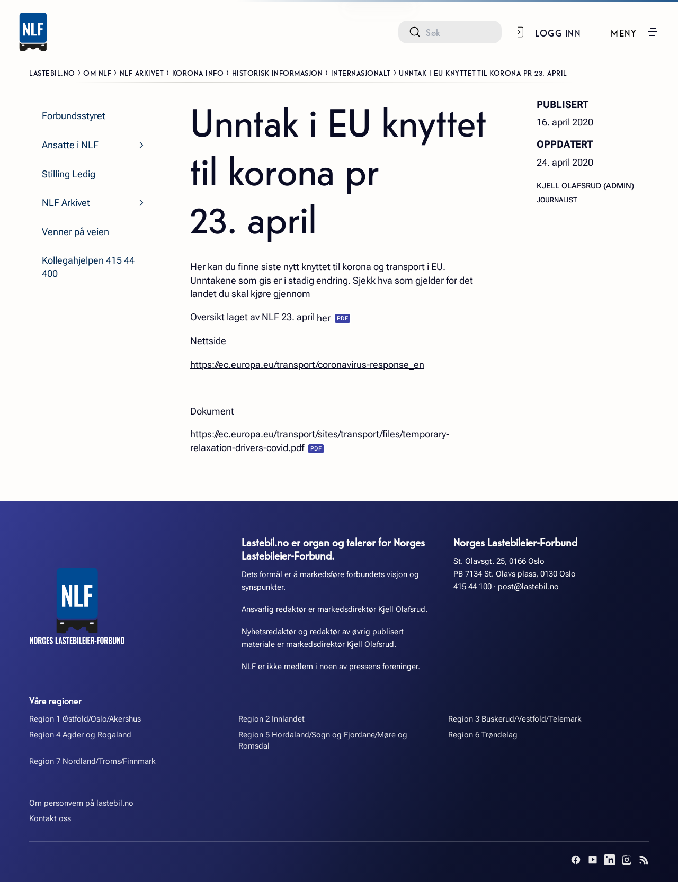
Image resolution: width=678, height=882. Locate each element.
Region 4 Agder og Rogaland (80, 735)
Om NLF (97, 72)
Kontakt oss (50, 818)
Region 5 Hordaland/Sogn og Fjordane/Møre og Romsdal (322, 740)
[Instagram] (626, 859)
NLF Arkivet (142, 72)
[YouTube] (592, 859)
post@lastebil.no (528, 586)
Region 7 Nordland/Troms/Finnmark (92, 761)
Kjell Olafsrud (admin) (585, 186)
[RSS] (643, 859)
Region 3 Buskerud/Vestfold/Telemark (515, 719)
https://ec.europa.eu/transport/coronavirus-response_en (307, 364)
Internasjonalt (361, 72)
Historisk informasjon (277, 72)
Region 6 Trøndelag (483, 735)
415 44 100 (472, 586)
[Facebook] (575, 859)
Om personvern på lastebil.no (81, 803)
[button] (634, 31)
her (324, 317)
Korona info (198, 72)
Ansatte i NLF (70, 144)
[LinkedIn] (609, 859)
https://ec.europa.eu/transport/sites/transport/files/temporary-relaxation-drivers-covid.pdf (319, 440)
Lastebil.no (52, 72)
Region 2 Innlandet (271, 719)
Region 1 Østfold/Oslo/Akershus (85, 719)
